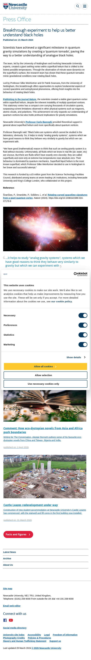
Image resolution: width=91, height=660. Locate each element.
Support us (55, 641)
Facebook (5, 620)
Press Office (17, 19)
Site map (7, 588)
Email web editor (11, 606)
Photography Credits (14, 638)
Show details (74, 357)
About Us (8, 565)
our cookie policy (61, 301)
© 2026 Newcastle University (46, 648)
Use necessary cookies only (43, 383)
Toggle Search (78, 6)
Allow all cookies (43, 366)
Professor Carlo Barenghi (39, 122)
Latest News (9, 552)
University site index (13, 635)
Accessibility (34, 635)
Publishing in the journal (19, 99)
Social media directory (14, 628)
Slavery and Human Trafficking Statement (24, 641)
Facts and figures (16, 534)
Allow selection (43, 375)
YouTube (11, 620)
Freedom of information (65, 635)
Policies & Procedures (39, 638)
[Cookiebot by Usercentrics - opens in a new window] (73, 274)
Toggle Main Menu (85, 6)
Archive (7, 558)
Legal (47, 635)
